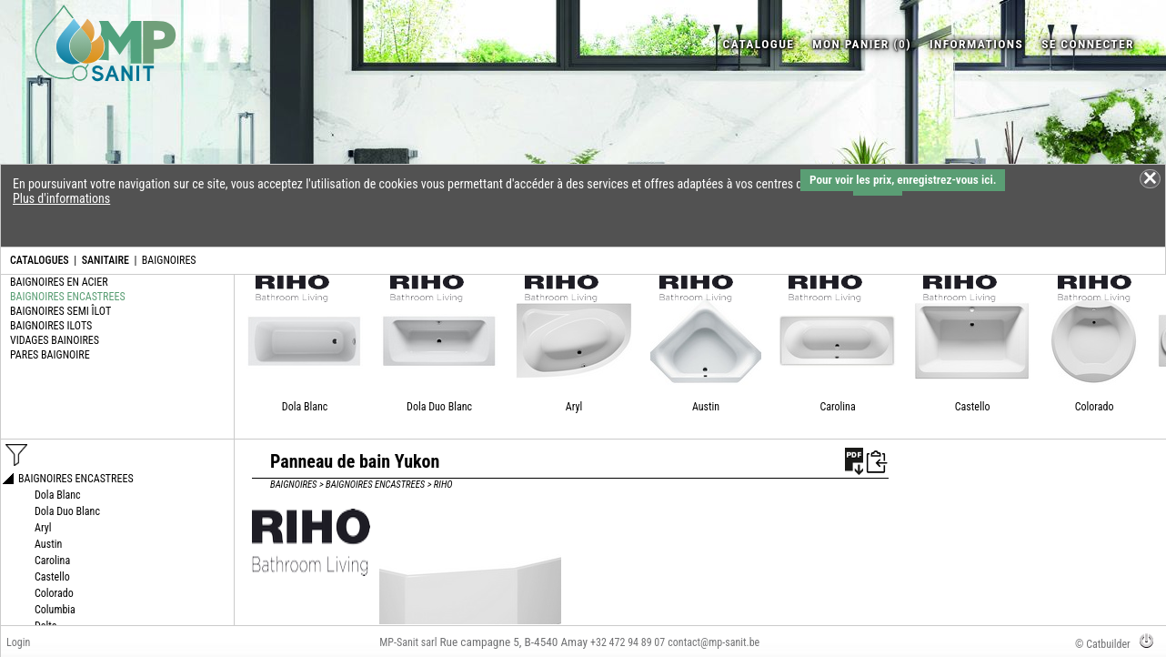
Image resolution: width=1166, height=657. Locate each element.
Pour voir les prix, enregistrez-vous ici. (902, 180)
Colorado (1094, 406)
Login (18, 642)
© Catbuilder (1103, 644)
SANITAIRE (105, 260)
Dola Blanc (305, 406)
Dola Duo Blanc (439, 406)
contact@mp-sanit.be (713, 642)
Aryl (574, 406)
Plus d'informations (61, 198)
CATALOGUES (39, 260)
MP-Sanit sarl (408, 642)
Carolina (837, 406)
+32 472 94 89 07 (627, 642)
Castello (972, 406)
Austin (705, 406)
